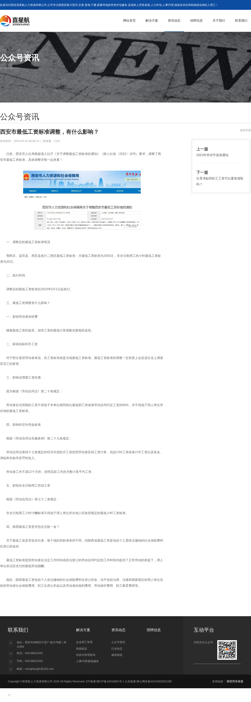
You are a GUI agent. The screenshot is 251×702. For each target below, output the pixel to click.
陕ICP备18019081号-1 (110, 681)
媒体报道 (116, 654)
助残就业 (81, 648)
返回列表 (245, 130)
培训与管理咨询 (85, 654)
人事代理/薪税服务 (87, 661)
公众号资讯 (118, 642)
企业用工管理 (84, 642)
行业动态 (116, 648)
